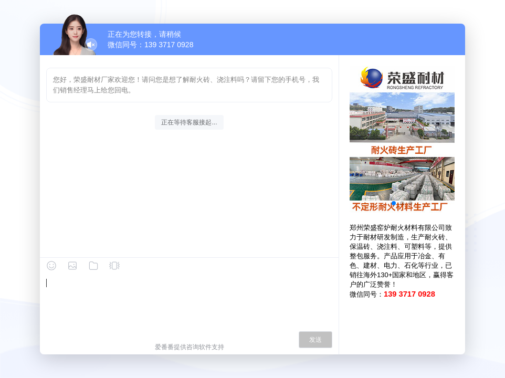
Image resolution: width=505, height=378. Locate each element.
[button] (394, 203)
